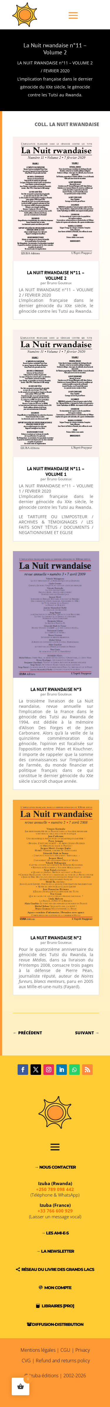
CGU (65, 1350)
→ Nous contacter (55, 1167)
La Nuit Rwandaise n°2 (56, 938)
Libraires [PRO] (58, 1306)
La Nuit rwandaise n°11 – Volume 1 (56, 471)
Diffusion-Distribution (57, 1324)
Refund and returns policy (63, 1360)
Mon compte (57, 1287)
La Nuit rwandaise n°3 (56, 689)
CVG (26, 1360)
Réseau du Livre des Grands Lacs (57, 1269)
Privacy (82, 1350)
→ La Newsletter (55, 1251)
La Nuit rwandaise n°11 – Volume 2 (55, 48)
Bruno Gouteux (59, 282)
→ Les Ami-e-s (55, 1233)
